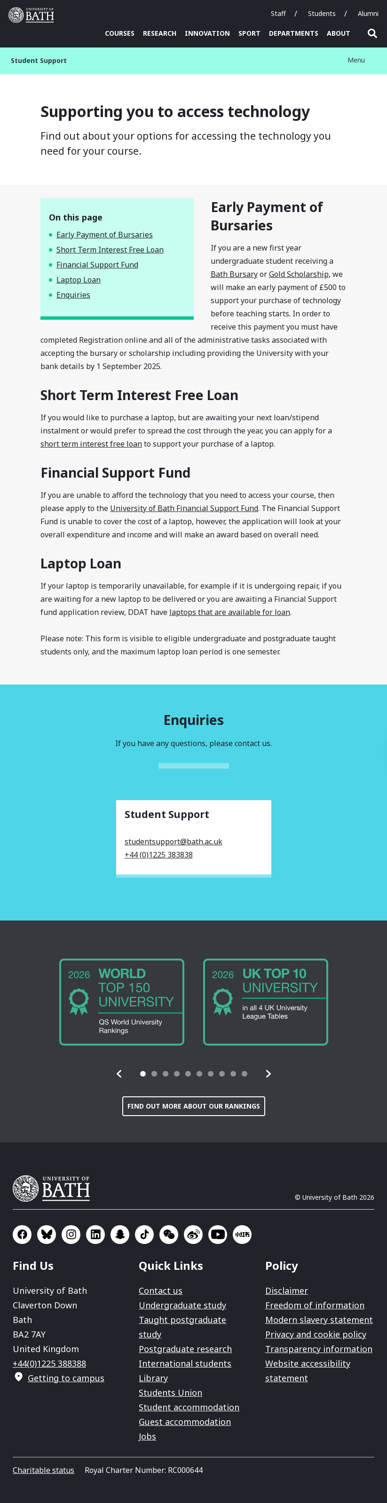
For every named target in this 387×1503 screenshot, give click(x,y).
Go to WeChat (168, 1234)
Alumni (368, 13)
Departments (293, 33)
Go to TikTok (144, 1234)
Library (153, 1378)
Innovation (207, 33)
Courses (119, 33)
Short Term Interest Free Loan (110, 249)
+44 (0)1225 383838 (159, 855)
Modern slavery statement (319, 1319)
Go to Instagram (71, 1234)
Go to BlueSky (46, 1234)
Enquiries (73, 295)
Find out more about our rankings (193, 1106)
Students (322, 13)
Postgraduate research (185, 1348)
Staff (278, 13)
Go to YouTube (217, 1234)
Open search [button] (372, 33)
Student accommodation (189, 1407)
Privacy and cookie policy (315, 1334)
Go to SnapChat (120, 1234)
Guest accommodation (185, 1421)
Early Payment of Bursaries (104, 234)
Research (159, 33)
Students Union (170, 1392)
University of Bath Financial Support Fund (184, 508)
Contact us (160, 1290)
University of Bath (55, 1188)
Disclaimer (286, 1290)
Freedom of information (314, 1305)
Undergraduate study (182, 1305)
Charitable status (43, 1470)
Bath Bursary (234, 274)
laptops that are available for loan (229, 612)
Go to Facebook (22, 1234)
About (338, 33)
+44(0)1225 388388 (49, 1363)
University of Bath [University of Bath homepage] (33, 15)
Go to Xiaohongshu (242, 1234)
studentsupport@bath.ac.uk (173, 841)
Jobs (147, 1436)
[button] (119, 1073)
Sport (249, 33)
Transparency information (318, 1348)
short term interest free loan (91, 444)
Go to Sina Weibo (193, 1234)
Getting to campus (66, 1378)
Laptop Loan (78, 280)
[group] (121, 1002)
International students (185, 1363)
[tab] (143, 1074)
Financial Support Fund (97, 265)
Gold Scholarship (299, 274)
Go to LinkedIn (95, 1234)
